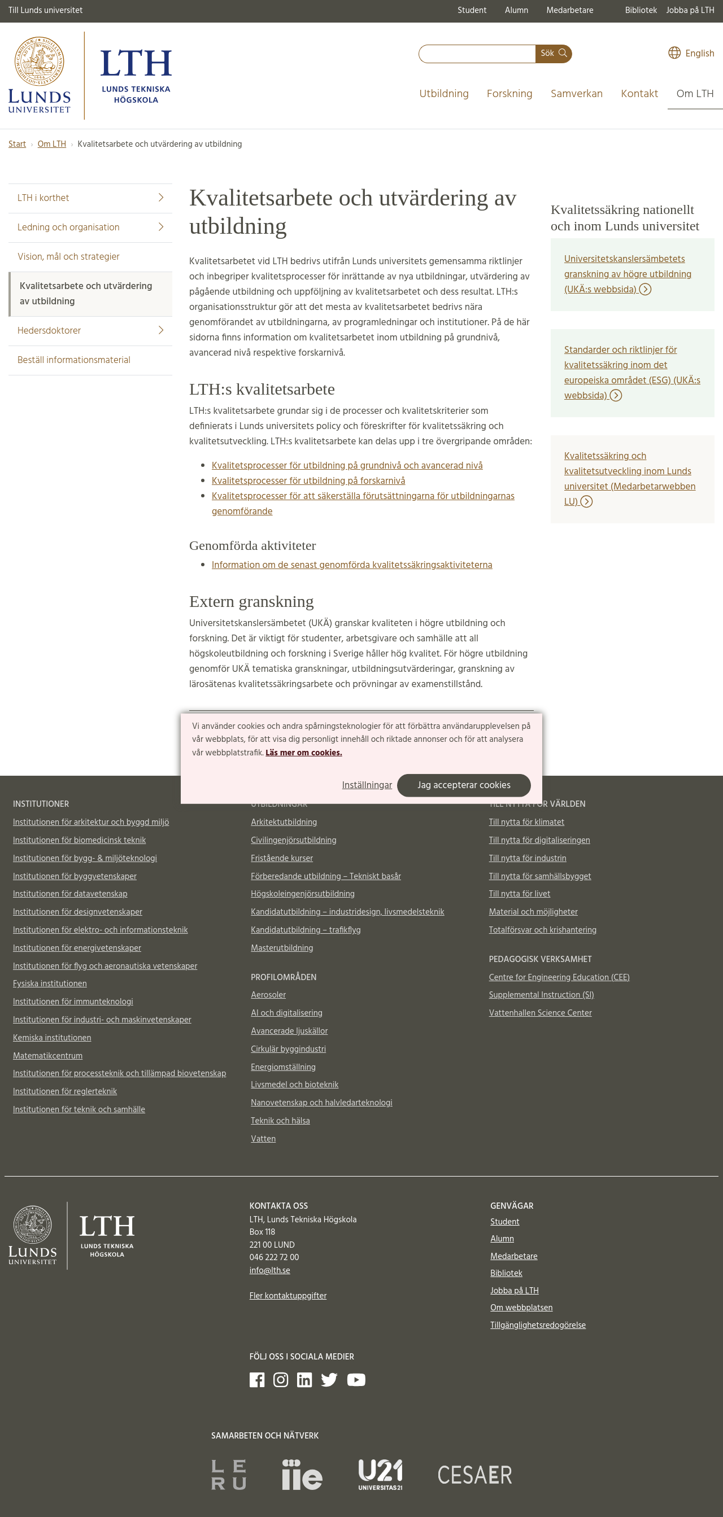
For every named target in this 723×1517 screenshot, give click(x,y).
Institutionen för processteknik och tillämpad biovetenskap (119, 1074)
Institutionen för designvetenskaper (77, 912)
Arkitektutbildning (284, 822)
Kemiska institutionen (52, 1038)
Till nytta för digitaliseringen (539, 840)
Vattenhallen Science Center (540, 1013)
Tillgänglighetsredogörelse (538, 1325)
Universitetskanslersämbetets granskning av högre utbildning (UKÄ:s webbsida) (627, 275)
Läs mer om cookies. (303, 753)
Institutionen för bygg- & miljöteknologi (85, 858)
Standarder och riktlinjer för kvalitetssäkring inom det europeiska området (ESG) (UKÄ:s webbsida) (632, 373)
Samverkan (577, 94)
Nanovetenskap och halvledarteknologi (321, 1103)
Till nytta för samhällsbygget (540, 877)
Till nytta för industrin (528, 858)
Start (17, 144)
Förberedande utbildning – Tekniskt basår (326, 877)
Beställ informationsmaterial (74, 360)
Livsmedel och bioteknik (294, 1085)
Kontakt (639, 94)
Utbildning (444, 94)
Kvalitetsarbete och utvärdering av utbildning (86, 294)
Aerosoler (268, 995)
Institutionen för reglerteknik (65, 1092)
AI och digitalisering (287, 1013)
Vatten (263, 1139)
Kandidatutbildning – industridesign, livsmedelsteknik (347, 912)
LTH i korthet (90, 198)
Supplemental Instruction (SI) (541, 995)
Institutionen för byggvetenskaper (75, 877)
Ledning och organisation (90, 227)
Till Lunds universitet (45, 11)
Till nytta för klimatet (527, 822)
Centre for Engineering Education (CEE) (559, 978)
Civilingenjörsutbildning (293, 840)
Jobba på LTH (690, 11)
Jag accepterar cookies (464, 785)
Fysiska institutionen (50, 984)
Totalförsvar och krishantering (543, 930)
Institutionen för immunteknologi (73, 1002)
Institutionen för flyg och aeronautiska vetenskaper (105, 966)
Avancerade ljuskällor (289, 1031)
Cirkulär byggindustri (288, 1049)
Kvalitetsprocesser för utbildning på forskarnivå (309, 481)
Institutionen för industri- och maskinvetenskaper (102, 1020)
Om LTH (695, 94)
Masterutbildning (282, 948)
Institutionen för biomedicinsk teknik (79, 840)
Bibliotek (641, 11)
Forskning (510, 94)
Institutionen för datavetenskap (70, 894)
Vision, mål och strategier (69, 257)
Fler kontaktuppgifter (288, 1296)
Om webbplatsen (521, 1308)
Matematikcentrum (47, 1056)
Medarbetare (569, 11)
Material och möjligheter (533, 912)
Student (472, 11)
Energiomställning (283, 1067)
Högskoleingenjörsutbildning (303, 894)
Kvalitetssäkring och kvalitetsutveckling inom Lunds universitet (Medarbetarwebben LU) (630, 479)
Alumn (517, 11)
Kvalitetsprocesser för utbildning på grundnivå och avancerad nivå (347, 466)
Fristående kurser (282, 858)
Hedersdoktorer (90, 331)
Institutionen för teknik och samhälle (79, 1110)
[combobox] (477, 54)
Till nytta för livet (520, 894)
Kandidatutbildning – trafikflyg (306, 930)
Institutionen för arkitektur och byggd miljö (91, 822)
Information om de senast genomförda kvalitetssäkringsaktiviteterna (352, 565)
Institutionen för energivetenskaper (77, 948)
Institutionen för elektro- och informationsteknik (100, 930)
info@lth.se (270, 1271)
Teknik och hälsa (280, 1121)
